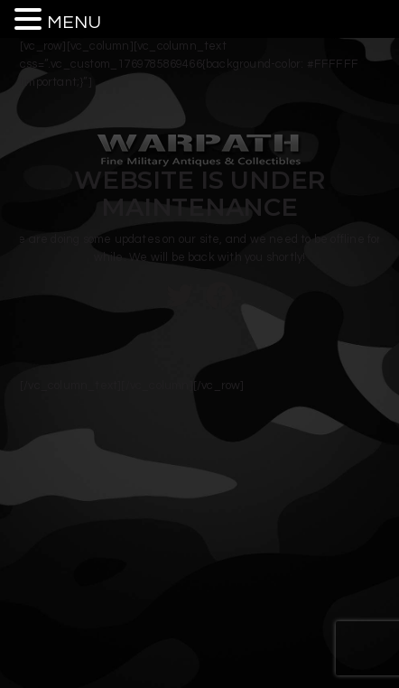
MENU (74, 23)
